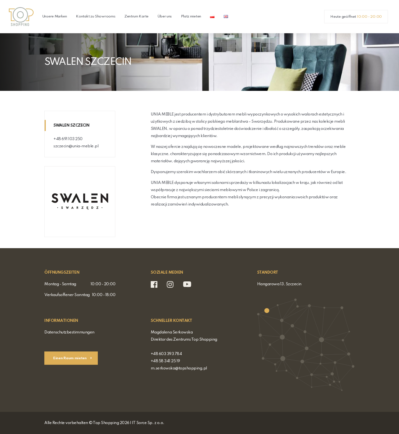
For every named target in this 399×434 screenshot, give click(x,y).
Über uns (164, 16)
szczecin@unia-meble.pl (75, 146)
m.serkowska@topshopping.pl (179, 368)
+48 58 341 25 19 (165, 361)
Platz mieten (191, 16)
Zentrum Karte (136, 16)
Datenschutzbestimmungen (69, 332)
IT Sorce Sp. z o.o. (148, 423)
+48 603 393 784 (166, 354)
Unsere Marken (54, 16)
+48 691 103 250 (68, 139)
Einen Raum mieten (70, 358)
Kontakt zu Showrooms (95, 16)
